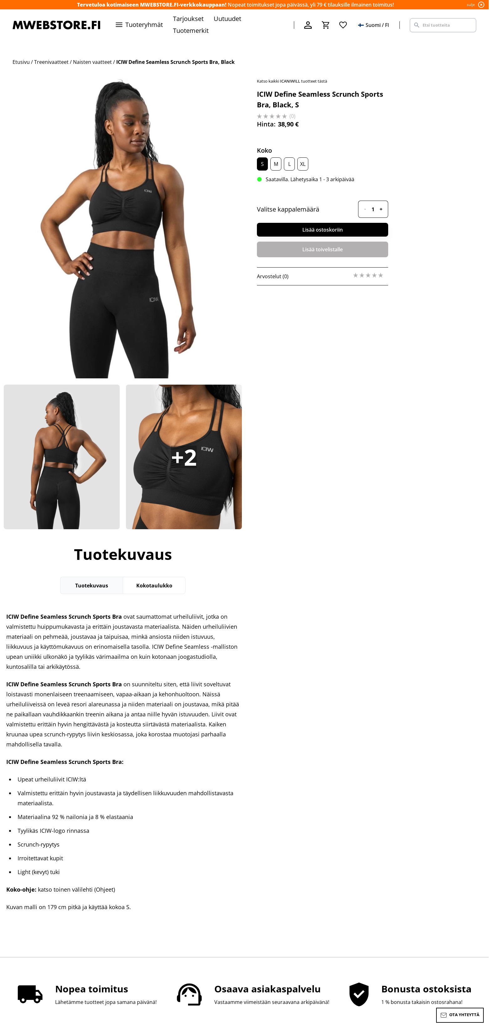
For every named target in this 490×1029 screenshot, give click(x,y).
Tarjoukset (188, 18)
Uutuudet (227, 18)
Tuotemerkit (191, 30)
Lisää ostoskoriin (322, 229)
